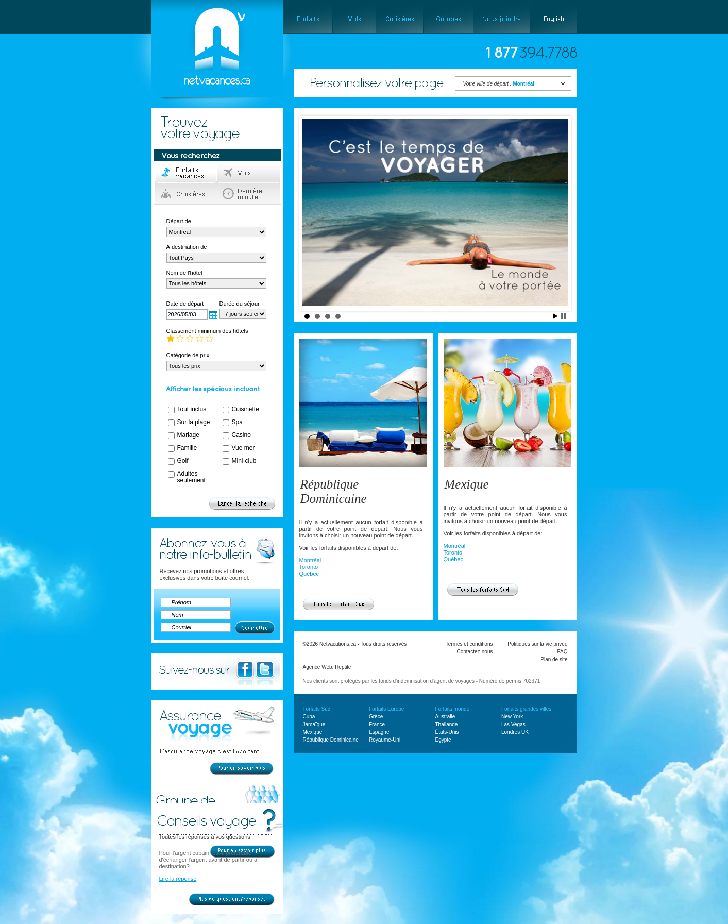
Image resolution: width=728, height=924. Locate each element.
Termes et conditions (469, 644)
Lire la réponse (178, 879)
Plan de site (553, 659)
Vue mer (243, 447)
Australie (445, 716)
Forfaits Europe (386, 709)
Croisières (186, 193)
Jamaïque (314, 724)
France (377, 724)
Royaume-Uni (384, 740)
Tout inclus (192, 409)
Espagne (379, 732)
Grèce (376, 716)
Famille (187, 447)
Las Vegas (513, 724)
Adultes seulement (191, 477)
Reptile (343, 667)
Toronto (308, 567)
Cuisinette (245, 409)
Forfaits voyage (186, 173)
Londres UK (515, 732)
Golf (183, 460)
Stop (563, 316)
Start (555, 316)
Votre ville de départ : (499, 84)
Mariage (188, 435)
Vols (249, 173)
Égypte (443, 740)
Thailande (446, 724)
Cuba (309, 716)
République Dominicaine (333, 491)
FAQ (562, 651)
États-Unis (447, 732)
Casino (241, 435)
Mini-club (244, 460)
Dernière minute (249, 193)
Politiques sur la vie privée (537, 644)
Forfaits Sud (317, 709)
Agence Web (317, 667)
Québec (309, 573)
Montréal (310, 560)
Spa (237, 422)
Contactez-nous (474, 651)
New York (512, 716)
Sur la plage (193, 422)
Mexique (467, 484)
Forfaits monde (452, 709)
